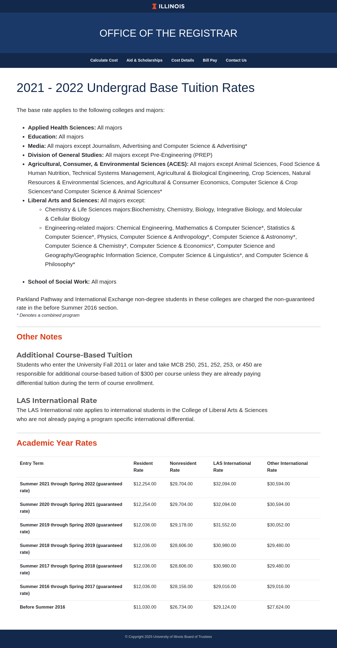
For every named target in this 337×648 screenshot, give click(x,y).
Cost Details (182, 60)
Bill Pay (210, 60)
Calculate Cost (104, 60)
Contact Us (236, 60)
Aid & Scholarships (144, 60)
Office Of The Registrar (168, 33)
